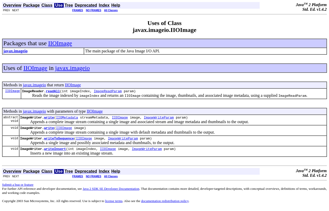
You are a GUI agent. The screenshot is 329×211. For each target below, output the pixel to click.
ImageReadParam (108, 91)
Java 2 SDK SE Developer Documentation (111, 192)
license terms (114, 205)
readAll (53, 91)
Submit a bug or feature (18, 188)
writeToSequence (59, 141)
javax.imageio (72, 68)
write (49, 118)
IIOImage (60, 43)
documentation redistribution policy (164, 205)
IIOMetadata (67, 118)
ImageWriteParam (159, 118)
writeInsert (55, 152)
